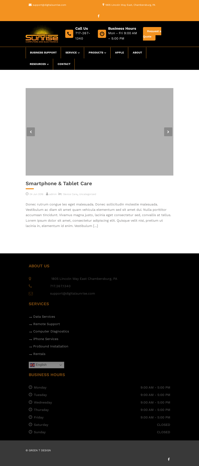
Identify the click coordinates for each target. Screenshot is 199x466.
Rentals (39, 354)
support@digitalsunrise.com (49, 4)
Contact (64, 64)
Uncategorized (87, 194)
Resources (38, 64)
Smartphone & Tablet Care (59, 183)
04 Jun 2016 (36, 194)
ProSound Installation (50, 346)
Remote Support (46, 324)
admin (53, 194)
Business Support (43, 52)
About (137, 52)
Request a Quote (152, 33)
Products (96, 52)
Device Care (70, 194)
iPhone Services (45, 339)
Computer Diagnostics (51, 331)
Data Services (44, 317)
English (38, 365)
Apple (119, 52)
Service (71, 52)
